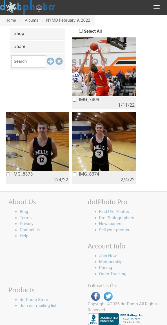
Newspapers (111, 223)
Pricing (105, 267)
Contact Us (30, 229)
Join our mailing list (38, 305)
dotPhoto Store (34, 299)
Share (19, 46)
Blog (24, 211)
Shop (19, 33)
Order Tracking (112, 273)
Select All (93, 31)
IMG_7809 (86, 99)
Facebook (95, 296)
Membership (111, 261)
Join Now (108, 255)
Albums (31, 20)
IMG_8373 (19, 174)
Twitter (108, 296)
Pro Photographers (116, 217)
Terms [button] (26, 217)
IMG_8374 (86, 174)
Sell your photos (114, 229)
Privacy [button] (26, 223)
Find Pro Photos (114, 211)
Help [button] (24, 235)
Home (10, 20)
